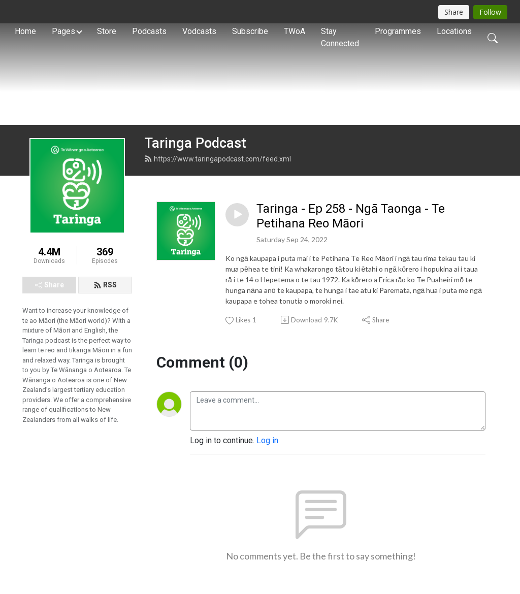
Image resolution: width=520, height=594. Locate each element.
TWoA (294, 31)
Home (25, 31)
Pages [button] (63, 31)
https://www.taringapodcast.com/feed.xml (217, 159)
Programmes (398, 31)
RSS (105, 285)
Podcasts (149, 31)
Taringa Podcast (195, 143)
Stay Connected (340, 37)
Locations (454, 31)
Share (49, 285)
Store (106, 31)
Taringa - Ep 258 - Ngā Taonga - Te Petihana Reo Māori (350, 216)
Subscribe (250, 31)
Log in (267, 440)
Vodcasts (199, 31)
